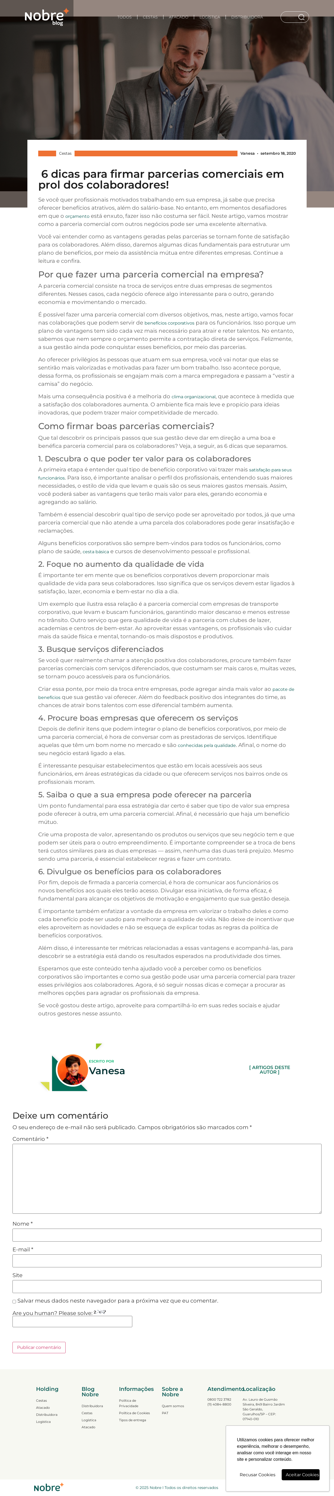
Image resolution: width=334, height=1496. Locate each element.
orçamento (77, 216)
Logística (210, 17)
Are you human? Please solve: (72, 1318)
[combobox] (289, 17)
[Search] (302, 17)
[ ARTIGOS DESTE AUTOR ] (269, 1069)
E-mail (22, 1249)
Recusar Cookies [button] (257, 1474)
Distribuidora (247, 17)
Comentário (30, 1139)
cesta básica (96, 551)
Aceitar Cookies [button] (302, 1474)
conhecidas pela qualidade (207, 745)
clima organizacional (194, 396)
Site (17, 1275)
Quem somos (173, 1406)
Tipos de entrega (132, 1420)
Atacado (178, 17)
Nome (22, 1223)
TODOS (124, 17)
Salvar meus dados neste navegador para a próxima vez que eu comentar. (117, 1300)
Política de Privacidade (128, 1403)
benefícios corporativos (169, 323)
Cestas (150, 17)
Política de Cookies (134, 1413)
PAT (165, 1413)
